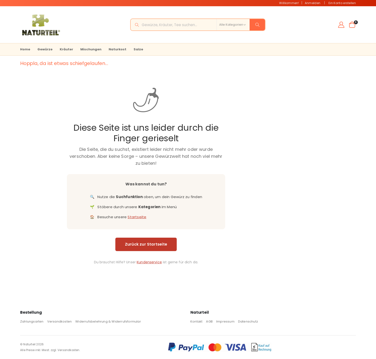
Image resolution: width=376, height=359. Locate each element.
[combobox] (198, 24)
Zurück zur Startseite (145, 244)
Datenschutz (248, 321)
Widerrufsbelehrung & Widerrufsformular (108, 321)
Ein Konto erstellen (342, 3)
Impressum (225, 321)
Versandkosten (59, 321)
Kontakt (196, 321)
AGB (209, 321)
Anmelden (312, 3)
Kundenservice (148, 262)
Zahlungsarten (32, 321)
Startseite (136, 216)
